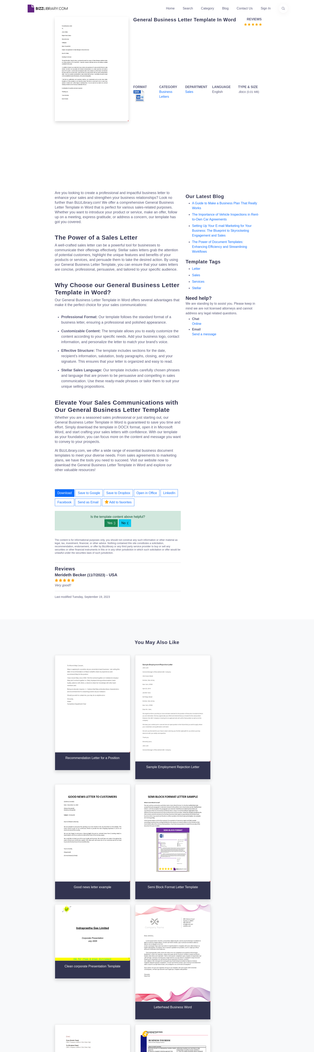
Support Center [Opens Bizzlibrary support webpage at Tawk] (215, 963)
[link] (31, 1005)
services (198, 281)
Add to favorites (118, 502)
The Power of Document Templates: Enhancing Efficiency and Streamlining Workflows (219, 246)
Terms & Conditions (218, 969)
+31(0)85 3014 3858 (262, 967)
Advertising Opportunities (133, 989)
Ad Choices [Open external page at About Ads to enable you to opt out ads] (212, 982)
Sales (189, 91)
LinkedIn (169, 493)
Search (188, 8)
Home (170, 8)
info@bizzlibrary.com (263, 962)
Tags (163, 989)
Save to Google (89, 493)
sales (196, 275)
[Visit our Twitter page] (30, 1005)
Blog (225, 8)
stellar (196, 288)
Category (207, 8)
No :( (124, 523)
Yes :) (111, 523)
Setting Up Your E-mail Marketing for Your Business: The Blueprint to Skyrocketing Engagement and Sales (221, 230)
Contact (120, 982)
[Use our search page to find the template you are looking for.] (283, 8)
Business (166, 976)
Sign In (266, 8)
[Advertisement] (196, 55)
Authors (120, 976)
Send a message (204, 334)
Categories (167, 969)
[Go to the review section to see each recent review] (253, 24)
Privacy (209, 976)
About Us (121, 969)
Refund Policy (214, 1001)
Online (196, 323)
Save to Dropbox (118, 493)
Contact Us (245, 8)
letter (196, 268)
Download (64, 493)
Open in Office (147, 493)
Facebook (64, 502)
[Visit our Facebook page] (41, 1005)
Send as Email (88, 502)
